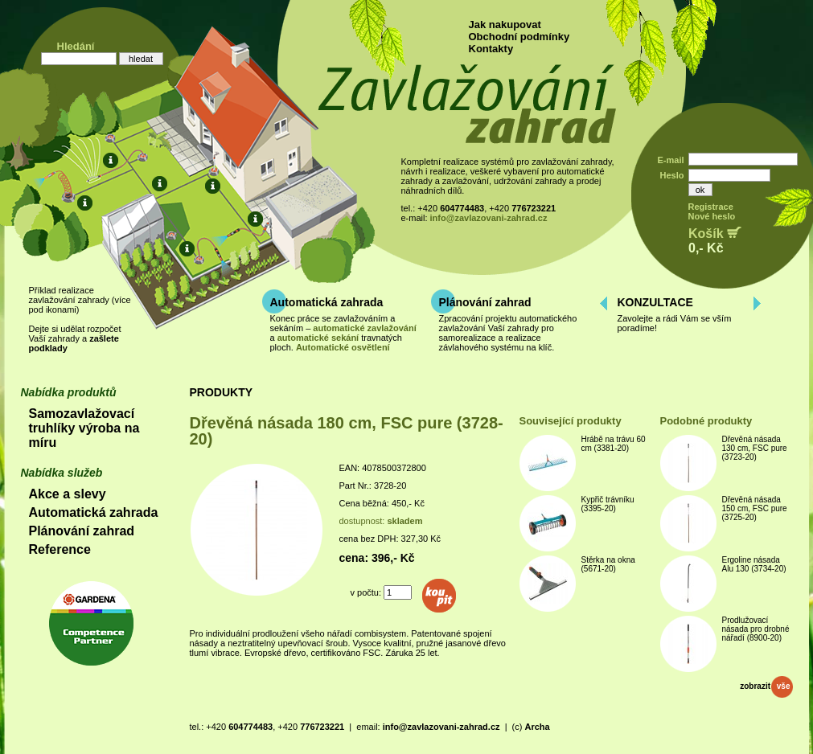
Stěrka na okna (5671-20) (608, 564)
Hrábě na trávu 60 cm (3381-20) (613, 444)
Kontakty (491, 49)
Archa (536, 726)
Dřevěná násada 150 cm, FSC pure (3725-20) (754, 508)
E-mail (670, 160)
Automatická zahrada (327, 302)
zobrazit (766, 686)
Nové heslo (712, 216)
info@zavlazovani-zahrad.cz (489, 218)
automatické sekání (318, 337)
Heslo (672, 175)
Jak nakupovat (505, 24)
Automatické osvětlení (343, 347)
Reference (60, 549)
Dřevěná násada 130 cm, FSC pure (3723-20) (754, 448)
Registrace (710, 206)
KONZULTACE (655, 302)
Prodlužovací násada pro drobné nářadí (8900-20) (756, 629)
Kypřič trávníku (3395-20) (607, 504)
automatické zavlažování (364, 328)
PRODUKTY (221, 392)
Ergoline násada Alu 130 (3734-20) (754, 564)
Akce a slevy (67, 494)
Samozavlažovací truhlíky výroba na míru (84, 428)
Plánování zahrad (485, 302)
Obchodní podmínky (519, 37)
